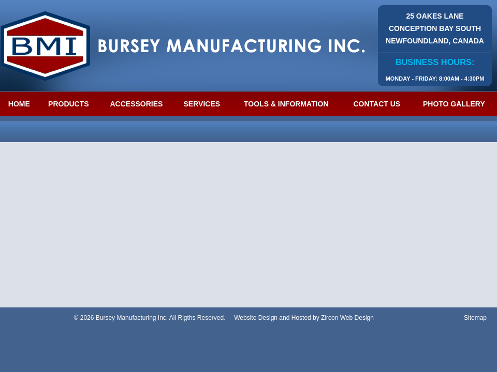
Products (68, 104)
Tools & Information (286, 104)
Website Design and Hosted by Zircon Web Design (304, 317)
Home (19, 104)
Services (202, 104)
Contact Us (376, 104)
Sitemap (475, 317)
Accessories (136, 104)
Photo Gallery (454, 104)
